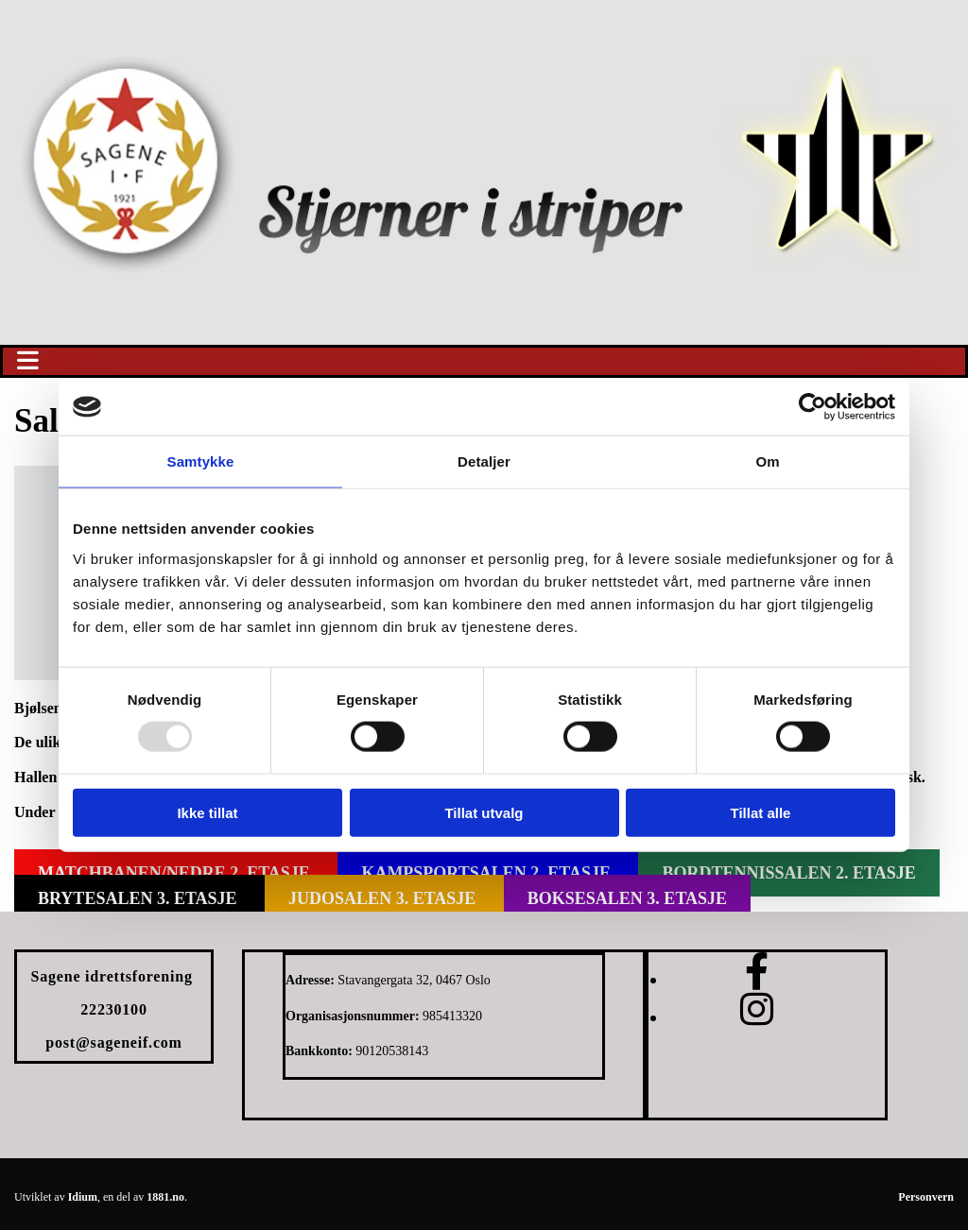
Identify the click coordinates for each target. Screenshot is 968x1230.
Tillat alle (761, 812)
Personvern (926, 1197)
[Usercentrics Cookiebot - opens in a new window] (812, 407)
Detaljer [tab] (484, 461)
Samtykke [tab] (200, 461)
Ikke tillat (207, 812)
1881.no (165, 1197)
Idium (82, 1197)
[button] (484, 361)
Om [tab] (767, 461)
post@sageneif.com (113, 1042)
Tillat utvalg (483, 812)
